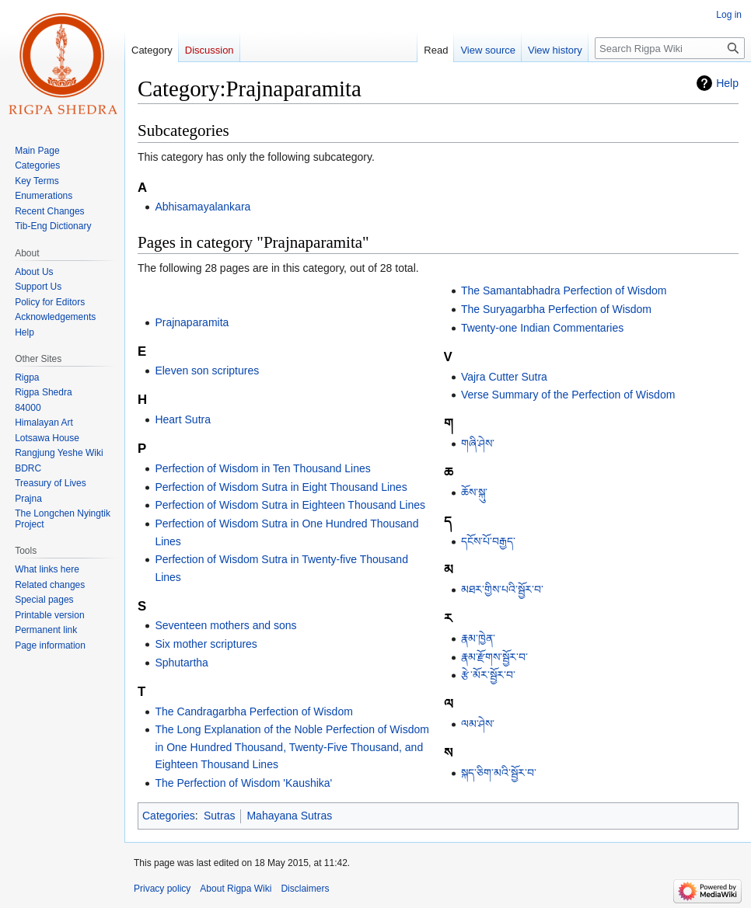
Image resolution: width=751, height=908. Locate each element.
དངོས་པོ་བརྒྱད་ (488, 541)
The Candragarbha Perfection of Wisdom (253, 711)
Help (727, 83)
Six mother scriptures (206, 644)
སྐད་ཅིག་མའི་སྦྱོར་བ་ (498, 773)
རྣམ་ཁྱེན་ (478, 638)
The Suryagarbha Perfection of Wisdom (556, 309)
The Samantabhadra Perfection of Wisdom (564, 290)
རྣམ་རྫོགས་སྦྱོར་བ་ (494, 657)
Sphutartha (181, 662)
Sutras (219, 815)
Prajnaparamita (192, 322)
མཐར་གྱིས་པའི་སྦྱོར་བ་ (502, 589)
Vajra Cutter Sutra (504, 377)
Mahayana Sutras (289, 815)
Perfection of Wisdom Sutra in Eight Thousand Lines (281, 487)
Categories (168, 815)
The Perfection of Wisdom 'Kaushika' (243, 783)
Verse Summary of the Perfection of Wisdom (568, 394)
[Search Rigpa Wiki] (670, 48)
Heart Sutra (183, 419)
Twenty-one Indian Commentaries (542, 328)
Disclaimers (305, 888)
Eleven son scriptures (207, 370)
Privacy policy (162, 888)
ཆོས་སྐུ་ (474, 492)
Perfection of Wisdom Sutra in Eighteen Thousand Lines (290, 505)
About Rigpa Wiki (235, 888)
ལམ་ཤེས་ (477, 724)
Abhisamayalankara (202, 206)
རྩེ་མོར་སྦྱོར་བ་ (488, 675)
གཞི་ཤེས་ (477, 443)
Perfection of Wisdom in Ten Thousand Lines (262, 468)
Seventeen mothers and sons (225, 625)
